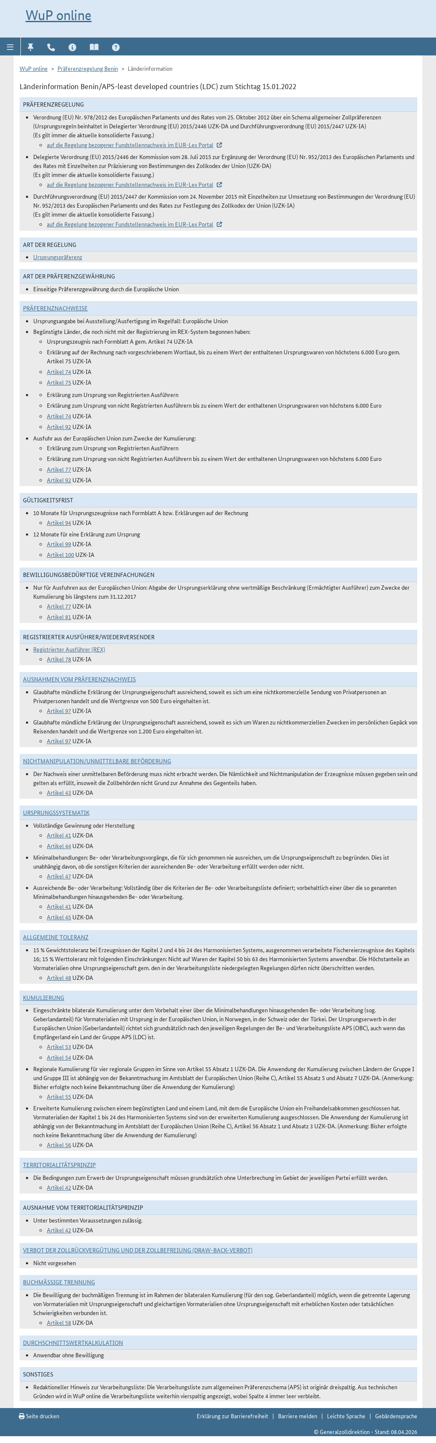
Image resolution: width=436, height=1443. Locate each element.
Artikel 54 (59, 1057)
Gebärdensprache (396, 1415)
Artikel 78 (59, 659)
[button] (10, 46)
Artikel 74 (59, 371)
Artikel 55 (59, 1096)
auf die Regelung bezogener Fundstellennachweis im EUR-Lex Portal (130, 144)
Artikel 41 (59, 835)
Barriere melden (297, 1415)
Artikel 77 (59, 469)
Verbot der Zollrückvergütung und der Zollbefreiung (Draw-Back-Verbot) (137, 1250)
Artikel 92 (59, 426)
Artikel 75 (59, 382)
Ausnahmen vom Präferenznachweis (79, 679)
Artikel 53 (59, 1046)
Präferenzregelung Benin (87, 68)
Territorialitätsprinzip (59, 1164)
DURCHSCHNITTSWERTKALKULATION (73, 1342)
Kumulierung (43, 997)
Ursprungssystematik (56, 812)
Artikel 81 (59, 616)
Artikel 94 (59, 522)
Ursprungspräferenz (57, 256)
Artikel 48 (59, 977)
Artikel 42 (59, 1187)
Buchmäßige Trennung (59, 1282)
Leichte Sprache (346, 1415)
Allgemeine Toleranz (56, 937)
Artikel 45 (59, 917)
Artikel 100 (60, 554)
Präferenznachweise (55, 308)
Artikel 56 (59, 1144)
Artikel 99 (59, 543)
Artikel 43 (59, 792)
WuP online (59, 14)
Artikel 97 (59, 710)
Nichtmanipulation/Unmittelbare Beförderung (97, 760)
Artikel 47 (59, 876)
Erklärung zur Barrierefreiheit (232, 1415)
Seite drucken (39, 1415)
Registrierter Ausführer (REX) (69, 649)
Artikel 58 (59, 1322)
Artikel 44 (59, 845)
